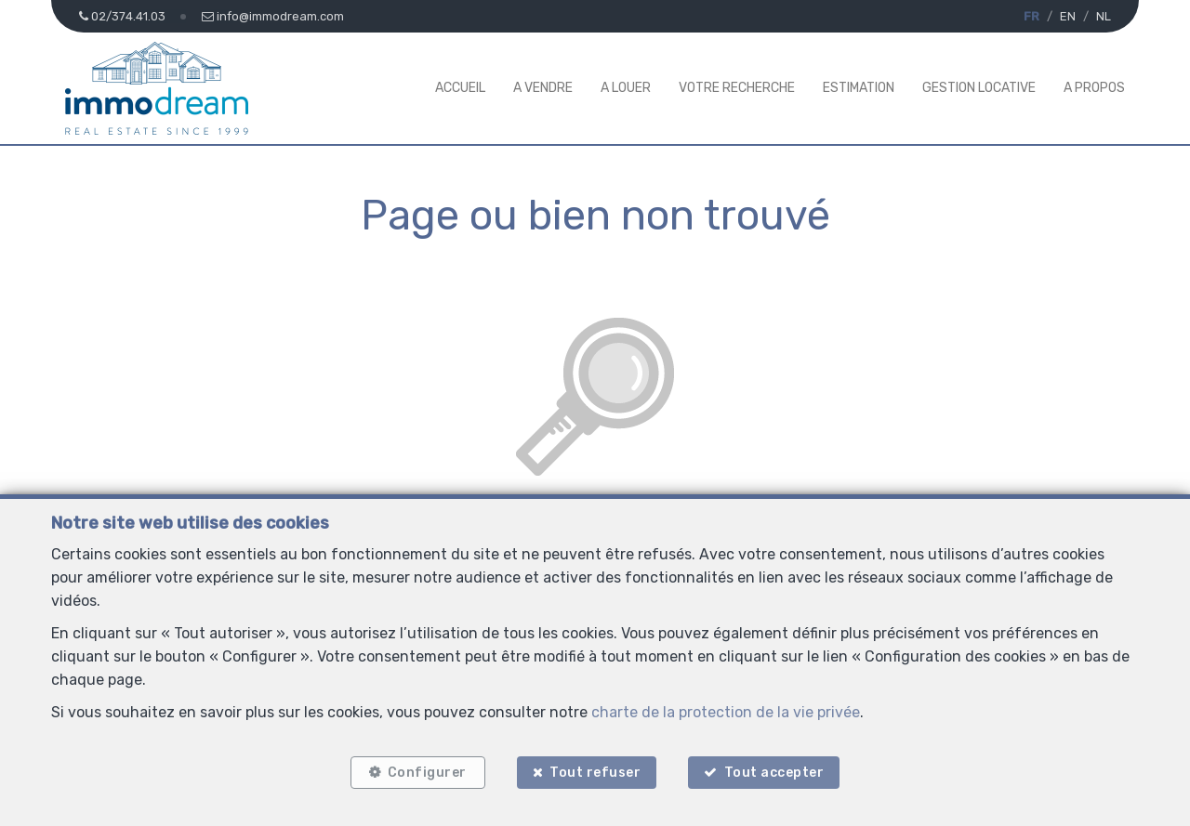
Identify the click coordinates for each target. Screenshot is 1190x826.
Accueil (460, 88)
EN (1068, 16)
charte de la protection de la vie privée (725, 712)
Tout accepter (774, 772)
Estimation (858, 88)
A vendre (543, 88)
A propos (1094, 88)
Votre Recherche (737, 88)
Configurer (427, 772)
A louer (626, 88)
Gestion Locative (979, 88)
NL (1103, 16)
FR (1031, 16)
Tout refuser (595, 772)
